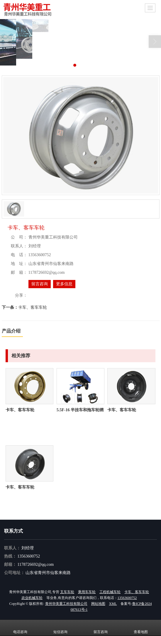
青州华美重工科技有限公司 (66, 604)
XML (113, 604)
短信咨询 (60, 628)
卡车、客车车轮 (32, 307)
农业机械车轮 (32, 598)
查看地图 (141, 628)
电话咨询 (20, 628)
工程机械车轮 (110, 592)
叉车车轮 (67, 592)
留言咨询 (39, 284)
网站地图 (98, 604)
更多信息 (64, 284)
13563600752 (28, 556)
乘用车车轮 (87, 592)
